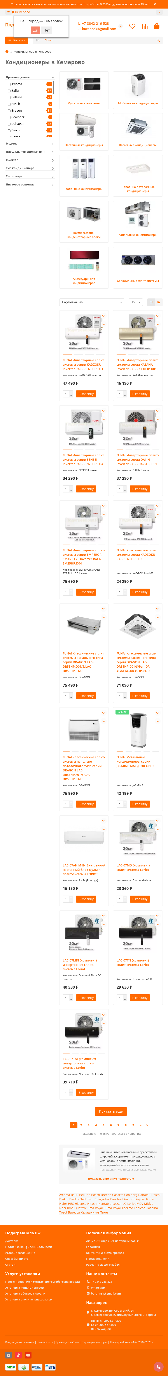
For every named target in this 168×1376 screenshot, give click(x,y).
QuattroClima (84, 1208)
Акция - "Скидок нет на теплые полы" (112, 1241)
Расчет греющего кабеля (103, 1265)
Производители (97, 1259)
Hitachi (92, 1204)
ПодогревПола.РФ (23, 1232)
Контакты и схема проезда (105, 1253)
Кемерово (21, 12)
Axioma (16, 84)
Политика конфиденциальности (28, 1247)
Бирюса (74, 1213)
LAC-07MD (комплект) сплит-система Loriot (133, 868)
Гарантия (93, 1247)
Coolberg (17, 117)
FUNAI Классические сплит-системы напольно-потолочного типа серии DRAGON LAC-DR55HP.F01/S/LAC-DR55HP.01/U (84, 768)
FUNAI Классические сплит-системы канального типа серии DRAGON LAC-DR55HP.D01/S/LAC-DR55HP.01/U (84, 662)
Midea (148, 1204)
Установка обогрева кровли (25, 1293)
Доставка (12, 1241)
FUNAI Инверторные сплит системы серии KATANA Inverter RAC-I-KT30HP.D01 (137, 364)
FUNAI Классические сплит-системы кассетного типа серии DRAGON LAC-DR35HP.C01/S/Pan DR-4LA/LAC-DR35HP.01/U (138, 662)
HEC (71, 1204)
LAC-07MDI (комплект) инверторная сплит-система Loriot (80, 965)
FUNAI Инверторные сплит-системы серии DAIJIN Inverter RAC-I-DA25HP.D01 (138, 459)
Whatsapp (98, 1288)
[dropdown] (8, 12)
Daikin (63, 1200)
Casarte (117, 1195)
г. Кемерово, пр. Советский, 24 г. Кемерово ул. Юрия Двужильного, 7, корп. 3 (123, 1313)
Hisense (80, 1204)
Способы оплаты (17, 1259)
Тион (104, 1213)
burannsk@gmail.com (96, 29)
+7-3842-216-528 (92, 23)
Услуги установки (22, 1273)
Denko (74, 1200)
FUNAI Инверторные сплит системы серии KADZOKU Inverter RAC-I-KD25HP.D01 (83, 364)
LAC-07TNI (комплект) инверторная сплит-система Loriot (79, 1063)
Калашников (90, 1213)
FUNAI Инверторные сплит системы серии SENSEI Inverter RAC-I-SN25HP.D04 (83, 459)
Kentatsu (105, 1204)
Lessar (117, 1204)
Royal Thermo (123, 1208)
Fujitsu (140, 1200)
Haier (63, 1204)
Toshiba (152, 1208)
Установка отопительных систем (28, 1299)
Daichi (16, 131)
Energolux (102, 1200)
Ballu (15, 91)
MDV (139, 1204)
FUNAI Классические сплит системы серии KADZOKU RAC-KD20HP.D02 (137, 555)
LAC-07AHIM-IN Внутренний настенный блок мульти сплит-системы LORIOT (84, 870)
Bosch (15, 104)
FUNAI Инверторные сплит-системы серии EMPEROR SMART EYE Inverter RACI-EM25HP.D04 (84, 557)
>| (148, 1126)
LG (124, 1204)
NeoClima (66, 1208)
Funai (150, 1200)
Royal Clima (103, 1208)
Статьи (10, 1265)
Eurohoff (116, 1200)
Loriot (131, 1204)
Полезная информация (108, 1232)
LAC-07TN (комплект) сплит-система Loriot (133, 963)
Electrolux (86, 1200)
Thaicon (139, 1208)
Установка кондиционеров (24, 1288)
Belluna (17, 97)
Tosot (63, 1213)
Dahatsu (17, 124)
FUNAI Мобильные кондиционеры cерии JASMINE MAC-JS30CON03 (135, 761)
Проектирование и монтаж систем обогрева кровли (42, 1282)
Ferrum (129, 1200)
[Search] (102, 40)
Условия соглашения (20, 1253)
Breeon (16, 111)
